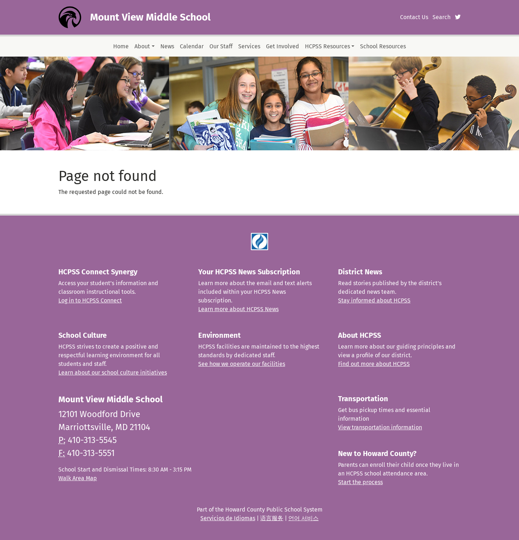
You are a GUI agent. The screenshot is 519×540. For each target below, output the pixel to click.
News (167, 46)
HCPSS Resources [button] (327, 46)
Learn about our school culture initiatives (112, 372)
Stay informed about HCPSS (374, 300)
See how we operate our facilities (241, 363)
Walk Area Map (77, 478)
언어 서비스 (303, 518)
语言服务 (271, 518)
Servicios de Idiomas (227, 518)
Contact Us (414, 17)
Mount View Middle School (150, 17)
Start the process (360, 482)
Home (121, 46)
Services (249, 46)
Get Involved (282, 46)
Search (441, 17)
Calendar (192, 46)
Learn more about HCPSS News (238, 309)
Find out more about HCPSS (374, 363)
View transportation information (380, 427)
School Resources (383, 46)
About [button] (142, 46)
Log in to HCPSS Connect (90, 300)
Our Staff (220, 46)
